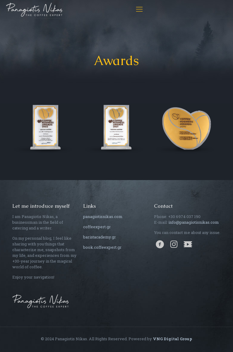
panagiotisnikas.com (103, 216)
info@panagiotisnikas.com (193, 222)
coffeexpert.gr (97, 226)
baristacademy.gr (99, 237)
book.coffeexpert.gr (102, 247)
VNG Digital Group (172, 338)
